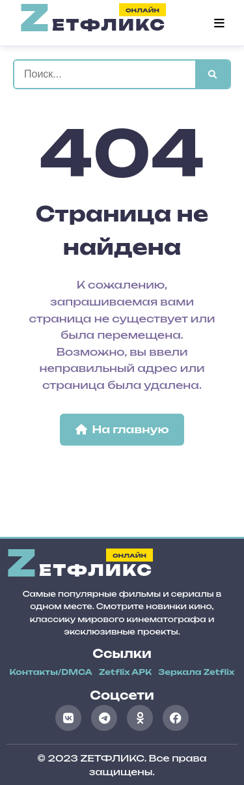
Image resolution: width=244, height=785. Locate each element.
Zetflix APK (125, 672)
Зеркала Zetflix (196, 672)
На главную (122, 429)
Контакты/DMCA (51, 672)
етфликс (93, 23)
